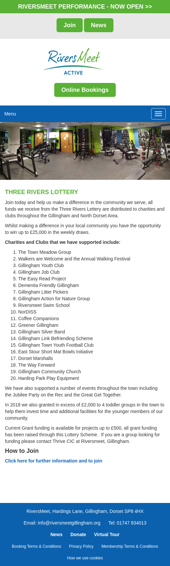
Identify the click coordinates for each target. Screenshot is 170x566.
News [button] (98, 25)
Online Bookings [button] (84, 90)
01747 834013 (132, 523)
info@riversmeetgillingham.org (69, 523)
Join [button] (70, 25)
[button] (8, 151)
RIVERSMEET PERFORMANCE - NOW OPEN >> (85, 6)
